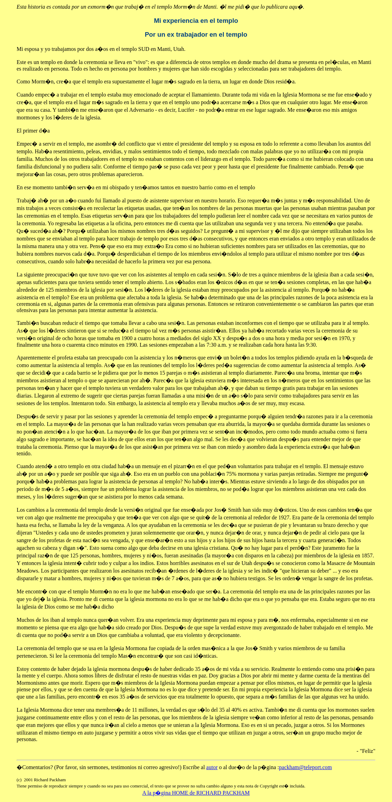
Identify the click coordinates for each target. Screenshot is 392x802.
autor (212, 767)
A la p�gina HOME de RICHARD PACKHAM (196, 793)
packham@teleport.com (305, 767)
